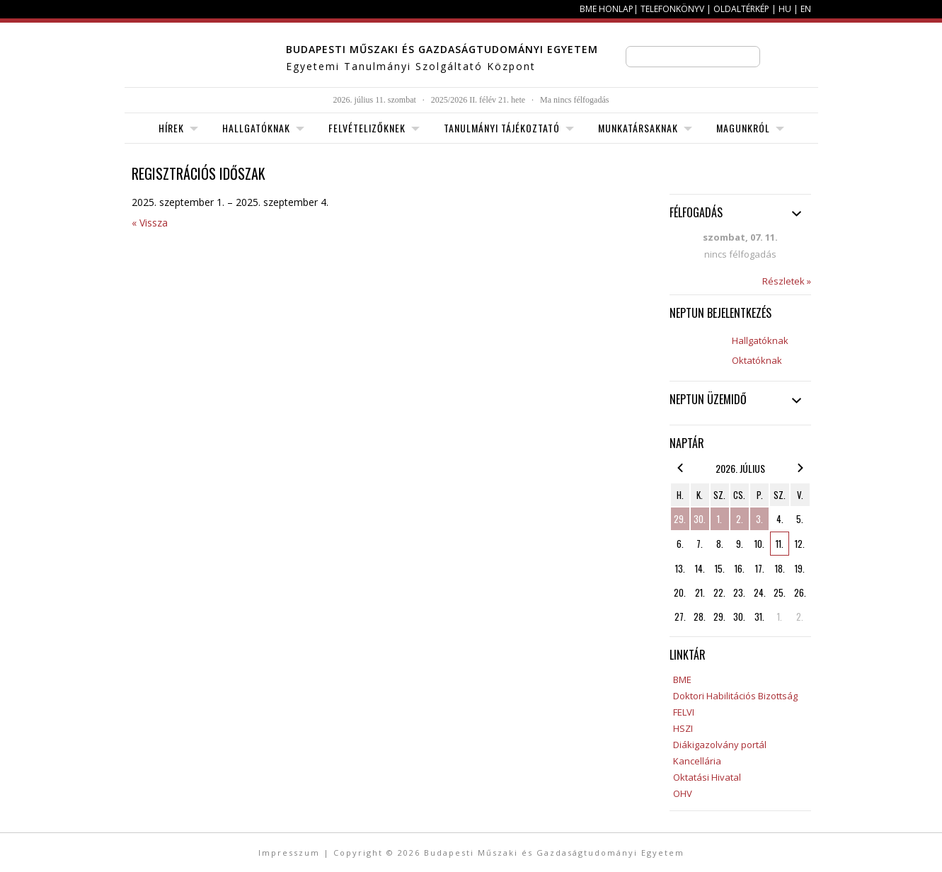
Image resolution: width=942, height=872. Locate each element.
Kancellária (697, 761)
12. (800, 544)
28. (700, 616)
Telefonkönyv (672, 9)
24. (760, 592)
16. (740, 568)
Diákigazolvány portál (719, 744)
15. (720, 568)
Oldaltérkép (741, 9)
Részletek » (786, 281)
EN (805, 9)
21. (700, 592)
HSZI (683, 728)
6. (680, 544)
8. (719, 544)
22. (719, 592)
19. (800, 568)
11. (779, 544)
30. (700, 519)
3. (759, 519)
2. (739, 519)
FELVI (683, 712)
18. (780, 568)
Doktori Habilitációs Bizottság (735, 695)
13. (680, 568)
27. (680, 616)
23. (739, 592)
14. (700, 568)
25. (780, 592)
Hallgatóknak (760, 340)
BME (682, 679)
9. (739, 544)
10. (759, 544)
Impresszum (289, 852)
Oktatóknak (757, 360)
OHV (682, 793)
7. (699, 544)
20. (680, 592)
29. (680, 519)
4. (779, 519)
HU (785, 9)
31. (759, 616)
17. (759, 568)
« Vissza (150, 222)
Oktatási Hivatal (707, 777)
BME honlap (606, 9)
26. (800, 592)
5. (799, 519)
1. (719, 519)
